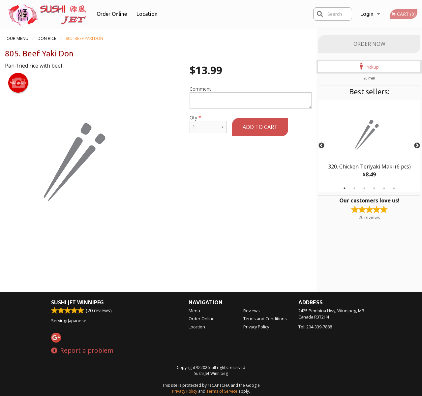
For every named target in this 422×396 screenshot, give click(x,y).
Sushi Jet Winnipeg (77, 302)
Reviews (251, 311)
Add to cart (260, 127)
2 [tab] (354, 188)
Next (417, 145)
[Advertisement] (158, 254)
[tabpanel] (369, 146)
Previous (321, 145)
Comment (251, 97)
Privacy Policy (256, 327)
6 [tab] (394, 188)
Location (147, 14)
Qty (208, 123)
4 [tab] (374, 188)
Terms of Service (221, 391)
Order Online (112, 14)
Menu (194, 311)
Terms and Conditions (265, 318)
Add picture (18, 83)
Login (367, 14)
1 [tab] (344, 188)
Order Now (369, 43)
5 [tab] (384, 188)
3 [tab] (364, 188)
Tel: (315, 327)
